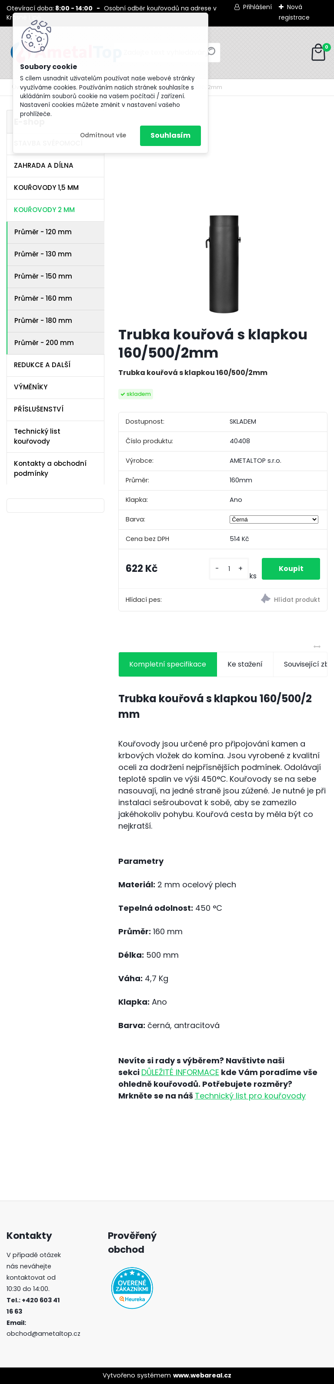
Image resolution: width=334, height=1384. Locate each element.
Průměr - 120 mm (43, 231)
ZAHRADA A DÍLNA (43, 165)
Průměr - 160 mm (43, 298)
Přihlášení (257, 7)
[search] (210, 55)
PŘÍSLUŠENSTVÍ (38, 409)
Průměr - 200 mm (44, 342)
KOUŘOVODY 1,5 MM (46, 187)
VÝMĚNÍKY (30, 387)
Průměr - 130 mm (43, 254)
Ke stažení (245, 664)
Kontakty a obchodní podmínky (50, 468)
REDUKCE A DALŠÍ (42, 364)
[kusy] (228, 569)
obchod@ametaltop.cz (43, 1333)
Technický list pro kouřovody (250, 1095)
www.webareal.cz (202, 1375)
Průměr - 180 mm (43, 320)
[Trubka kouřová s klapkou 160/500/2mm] (222, 214)
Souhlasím (170, 135)
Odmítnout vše (103, 135)
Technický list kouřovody (37, 436)
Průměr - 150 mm (43, 276)
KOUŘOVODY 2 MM (44, 209)
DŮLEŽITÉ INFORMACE (180, 1072)
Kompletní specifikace (167, 664)
